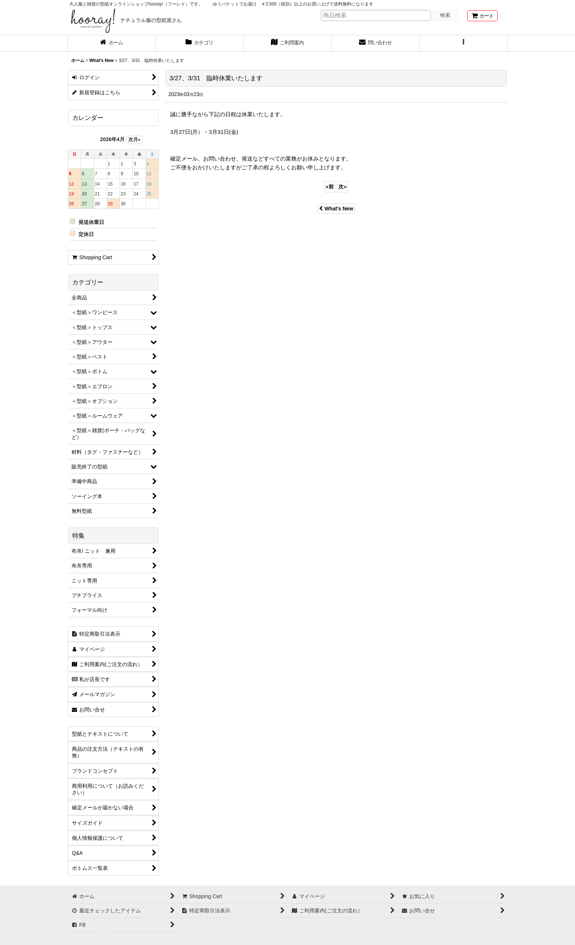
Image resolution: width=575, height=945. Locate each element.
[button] (464, 43)
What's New (336, 209)
